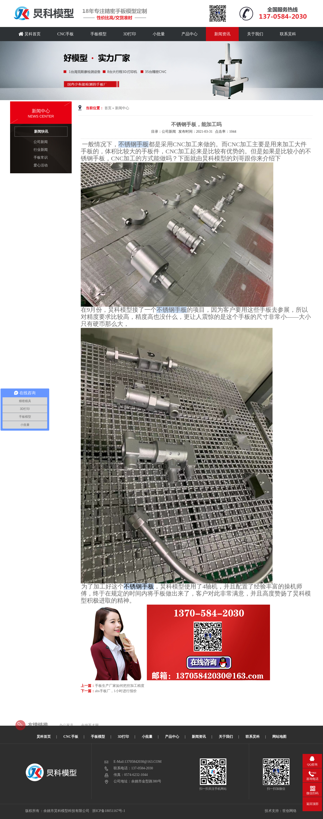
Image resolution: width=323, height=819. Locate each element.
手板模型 (98, 34)
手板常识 (41, 157)
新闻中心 (122, 108)
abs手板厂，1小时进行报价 (116, 691)
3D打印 (129, 34)
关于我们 (255, 34)
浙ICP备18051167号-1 (109, 811)
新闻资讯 (222, 34)
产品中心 (189, 34)
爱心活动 (41, 165)
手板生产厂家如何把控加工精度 (119, 686)
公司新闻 (41, 142)
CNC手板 (65, 34)
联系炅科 (288, 34)
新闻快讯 (41, 131)
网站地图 (279, 737)
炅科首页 (29, 34)
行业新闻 (41, 150)
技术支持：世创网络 (281, 811)
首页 (108, 108)
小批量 (159, 34)
